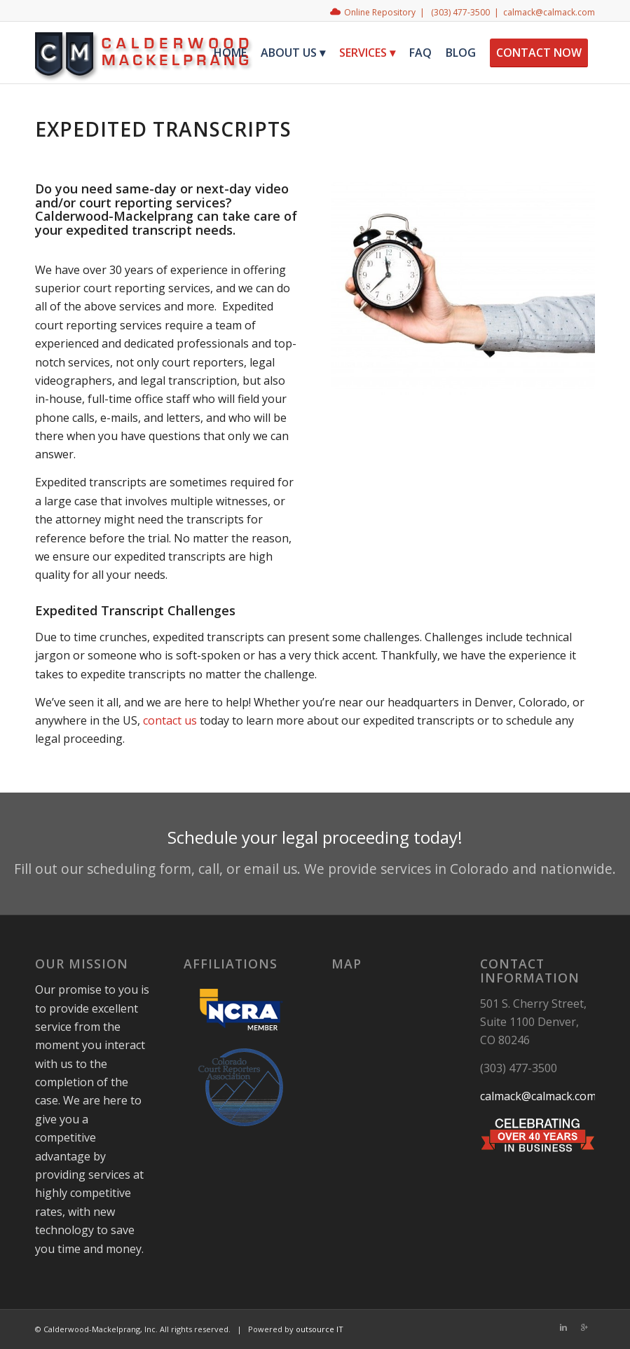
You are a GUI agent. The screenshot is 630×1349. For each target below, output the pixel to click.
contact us (170, 720)
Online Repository (380, 12)
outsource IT (319, 1329)
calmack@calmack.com (549, 12)
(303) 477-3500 (460, 12)
